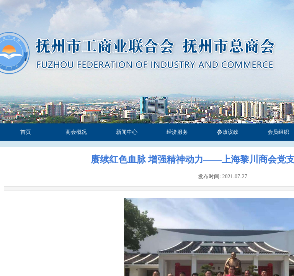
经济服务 (177, 132)
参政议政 (227, 132)
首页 (25, 132)
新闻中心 (126, 132)
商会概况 (76, 132)
